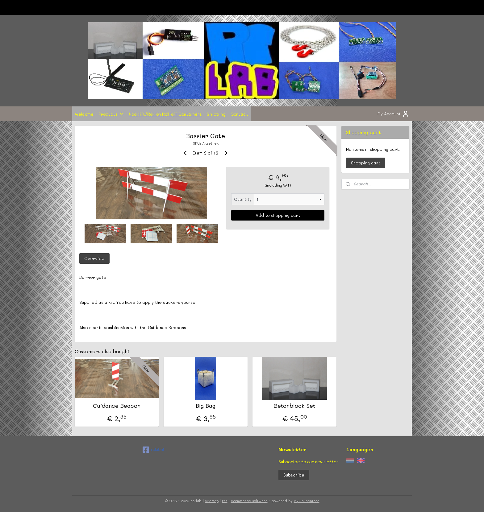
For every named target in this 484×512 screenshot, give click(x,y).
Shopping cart (365, 162)
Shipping (216, 114)
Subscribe (293, 474)
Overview (94, 258)
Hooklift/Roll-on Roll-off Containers (165, 114)
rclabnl (153, 449)
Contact (239, 114)
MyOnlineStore (306, 500)
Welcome (84, 114)
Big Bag (205, 406)
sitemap (212, 500)
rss (224, 500)
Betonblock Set (294, 406)
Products (111, 114)
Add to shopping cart (278, 215)
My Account (393, 114)
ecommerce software (249, 500)
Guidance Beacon (116, 406)
